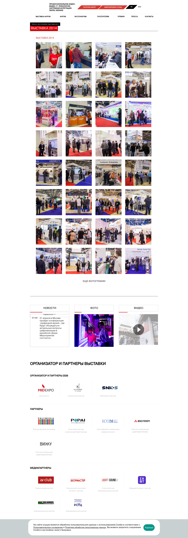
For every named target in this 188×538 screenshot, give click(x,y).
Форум (63, 16)
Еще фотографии (94, 281)
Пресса (134, 16)
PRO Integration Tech (38, 7)
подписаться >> (49, 314)
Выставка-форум (43, 16)
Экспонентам (80, 16)
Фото (94, 308)
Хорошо (149, 527)
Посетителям (103, 16)
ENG (139, 7)
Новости (49, 308)
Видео (138, 308)
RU (132, 7)
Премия (121, 16)
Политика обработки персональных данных (85, 527)
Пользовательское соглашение (48, 527)
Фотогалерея (42, 24)
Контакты (149, 16)
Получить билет (89, 7)
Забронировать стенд (113, 7)
